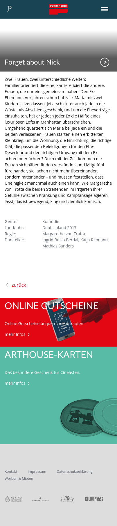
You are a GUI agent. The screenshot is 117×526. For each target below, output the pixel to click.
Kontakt (11, 471)
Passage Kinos (58, 9)
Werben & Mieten (19, 478)
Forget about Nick (32, 62)
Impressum (37, 471)
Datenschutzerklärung (75, 471)
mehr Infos (18, 334)
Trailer (105, 62)
